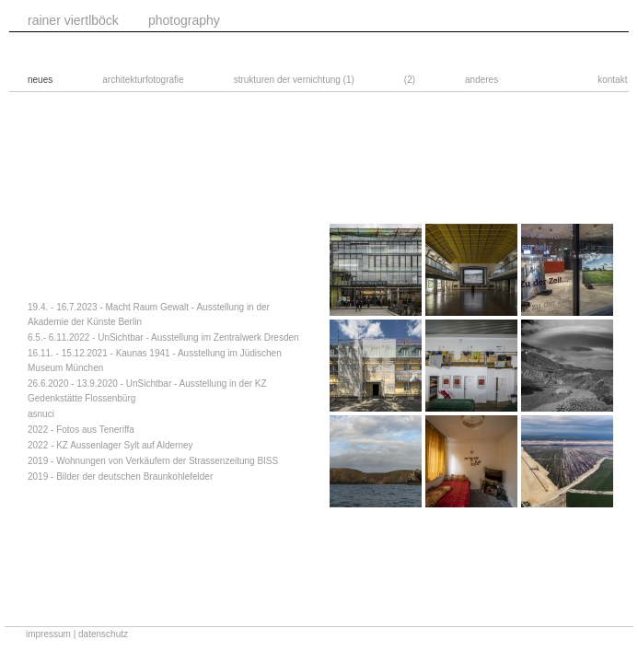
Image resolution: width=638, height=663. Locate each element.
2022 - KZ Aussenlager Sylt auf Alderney (110, 445)
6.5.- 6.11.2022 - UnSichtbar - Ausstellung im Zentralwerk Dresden (163, 337)
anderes (481, 80)
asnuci (41, 414)
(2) (409, 80)
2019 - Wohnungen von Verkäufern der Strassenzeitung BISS (153, 461)
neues (40, 80)
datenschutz (103, 634)
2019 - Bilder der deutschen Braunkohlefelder (120, 476)
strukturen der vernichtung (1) (294, 80)
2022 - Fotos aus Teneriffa (81, 430)
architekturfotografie (142, 80)
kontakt (612, 80)
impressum (48, 634)
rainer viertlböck (73, 20)
